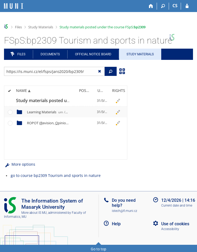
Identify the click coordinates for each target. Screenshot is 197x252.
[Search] (163, 6)
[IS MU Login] (187, 6)
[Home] (151, 6)
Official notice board (93, 54)
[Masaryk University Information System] (13, 6)
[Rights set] (117, 100)
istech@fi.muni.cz (124, 211)
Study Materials (40, 27)
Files (18, 27)
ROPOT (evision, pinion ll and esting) (67, 123)
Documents (50, 54)
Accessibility (170, 229)
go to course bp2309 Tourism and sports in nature (56, 175)
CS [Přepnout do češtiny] (175, 6)
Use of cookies (175, 223)
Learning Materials (47, 112)
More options (19, 164)
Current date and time (176, 205)
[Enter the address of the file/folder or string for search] (54, 71)
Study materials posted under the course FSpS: (102, 27)
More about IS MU (34, 213)
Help (116, 223)
